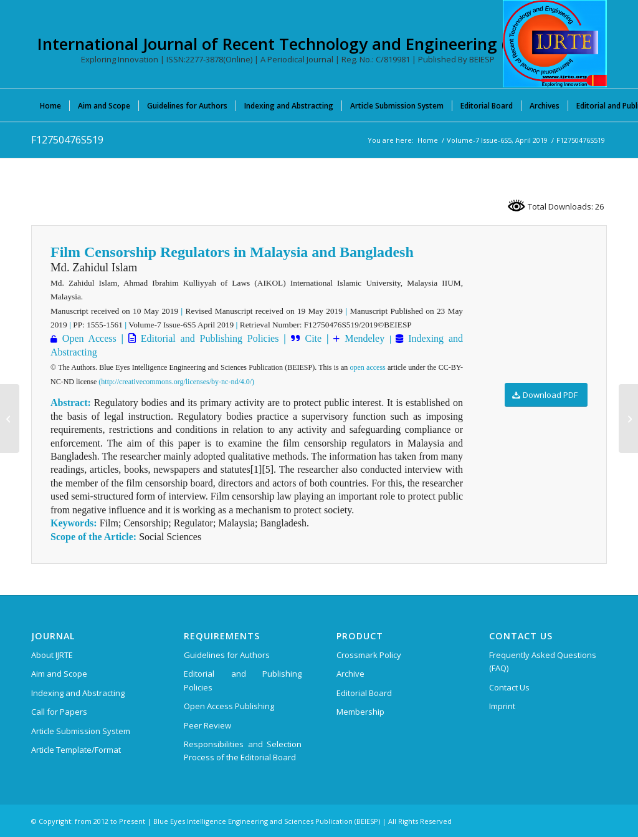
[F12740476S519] (9, 418)
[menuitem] (50, 105)
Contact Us (509, 687)
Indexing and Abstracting (78, 693)
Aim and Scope (59, 673)
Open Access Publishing (229, 706)
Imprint (502, 706)
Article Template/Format (76, 749)
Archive (350, 673)
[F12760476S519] (628, 418)
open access (368, 367)
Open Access (89, 338)
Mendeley (362, 338)
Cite (313, 338)
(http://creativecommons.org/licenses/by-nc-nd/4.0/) (176, 381)
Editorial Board (364, 693)
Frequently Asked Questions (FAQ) (542, 661)
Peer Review (207, 725)
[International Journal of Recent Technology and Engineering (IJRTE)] (555, 43)
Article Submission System (80, 731)
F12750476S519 (67, 140)
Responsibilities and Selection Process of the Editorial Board (243, 750)
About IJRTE (52, 654)
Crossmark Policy (368, 654)
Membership (360, 711)
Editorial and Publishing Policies (207, 338)
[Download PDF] (546, 395)
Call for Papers (59, 711)
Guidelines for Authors (227, 654)
